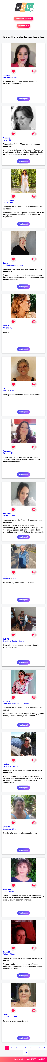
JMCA (5, 263)
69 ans (20, 265)
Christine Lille (8, 201)
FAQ (16, 1059)
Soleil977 (6, 1015)
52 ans (13, 453)
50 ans (11, 140)
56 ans (21, 641)
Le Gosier (6, 1017)
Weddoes (6, 138)
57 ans (14, 1017)
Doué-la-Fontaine (9, 265)
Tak (4, 388)
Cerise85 (6, 952)
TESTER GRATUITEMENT (24, 18)
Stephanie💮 (8, 889)
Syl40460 (6, 827)
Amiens (6, 328)
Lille (4, 203)
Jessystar (7, 514)
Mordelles (7, 77)
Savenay (6, 453)
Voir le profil (23, 99)
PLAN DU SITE (30, 1059)
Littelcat (6, 764)
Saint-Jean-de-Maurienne (12, 704)
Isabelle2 (6, 326)
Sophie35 (6, 75)
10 (26, 1052)
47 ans (11, 892)
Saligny (5, 954)
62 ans (10, 203)
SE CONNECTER (23, 25)
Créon (5, 892)
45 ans (14, 77)
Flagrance (7, 451)
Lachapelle (7, 766)
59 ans (12, 954)
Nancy (5, 140)
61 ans (11, 390)
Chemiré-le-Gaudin (10, 641)
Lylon (5, 576)
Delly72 (6, 639)
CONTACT (41, 1059)
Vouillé (5, 516)
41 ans (12, 516)
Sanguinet (7, 578)
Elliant (5, 390)
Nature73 (6, 702)
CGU (21, 1059)
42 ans (12, 328)
